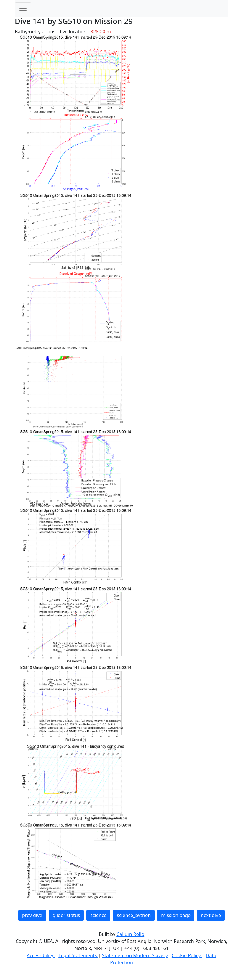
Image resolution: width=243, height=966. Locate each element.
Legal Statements (78, 955)
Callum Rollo (130, 934)
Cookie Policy (187, 955)
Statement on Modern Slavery (135, 955)
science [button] (98, 915)
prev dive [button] (32, 915)
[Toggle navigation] (23, 8)
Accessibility (41, 955)
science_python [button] (134, 915)
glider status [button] (66, 915)
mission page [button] (176, 915)
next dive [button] (211, 915)
